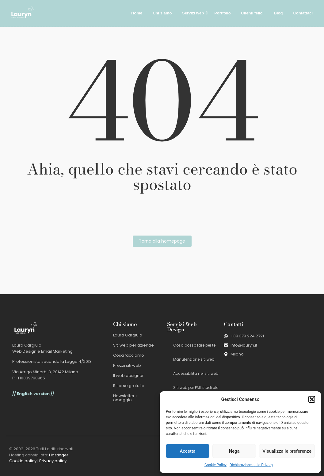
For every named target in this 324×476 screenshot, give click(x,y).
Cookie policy (22, 461)
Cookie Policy (215, 465)
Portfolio (222, 13)
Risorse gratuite (128, 386)
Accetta (188, 451)
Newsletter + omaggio (125, 398)
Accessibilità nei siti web (195, 373)
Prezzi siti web (127, 365)
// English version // (33, 394)
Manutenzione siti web (193, 359)
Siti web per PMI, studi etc (196, 387)
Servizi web (194, 13)
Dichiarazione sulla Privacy (251, 465)
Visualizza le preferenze (286, 451)
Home (136, 13)
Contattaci (303, 13)
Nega (234, 451)
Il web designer (128, 375)
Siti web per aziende (133, 345)
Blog (278, 13)
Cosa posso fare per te (194, 345)
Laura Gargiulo (127, 335)
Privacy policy (53, 461)
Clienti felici (252, 13)
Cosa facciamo (128, 355)
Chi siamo (162, 13)
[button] (312, 399)
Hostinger (58, 455)
